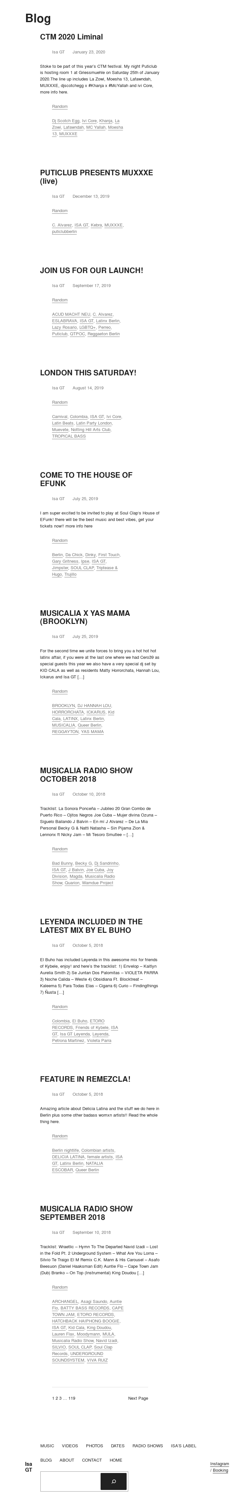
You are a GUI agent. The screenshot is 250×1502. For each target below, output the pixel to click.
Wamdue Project (97, 883)
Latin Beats (63, 423)
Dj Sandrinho (106, 863)
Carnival (59, 416)
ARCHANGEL (65, 1301)
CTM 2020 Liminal (71, 37)
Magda (76, 876)
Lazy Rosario (64, 327)
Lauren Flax (63, 1334)
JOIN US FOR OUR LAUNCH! (91, 270)
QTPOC (77, 334)
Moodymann (88, 1334)
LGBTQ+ (87, 327)
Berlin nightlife (65, 1150)
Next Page (138, 1398)
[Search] (114, 1481)
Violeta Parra (99, 1040)
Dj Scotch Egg (65, 120)
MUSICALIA (63, 725)
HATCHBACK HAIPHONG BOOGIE (85, 1321)
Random (60, 106)
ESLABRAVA (64, 321)
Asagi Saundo (94, 1301)
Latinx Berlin (107, 321)
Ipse (85, 561)
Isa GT (28, 1467)
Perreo (104, 327)
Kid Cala (76, 1327)
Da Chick (74, 554)
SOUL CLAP (82, 567)
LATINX (70, 718)
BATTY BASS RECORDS (85, 1308)
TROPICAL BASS (69, 436)
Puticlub (59, 334)
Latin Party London (94, 423)
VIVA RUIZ (97, 1360)
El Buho (79, 1021)
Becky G (83, 863)
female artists (100, 1157)
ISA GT (81, 225)
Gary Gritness (65, 561)
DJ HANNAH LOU (94, 705)
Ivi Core (89, 120)
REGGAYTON (65, 731)
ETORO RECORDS (95, 1314)
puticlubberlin (64, 231)
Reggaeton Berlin (104, 334)
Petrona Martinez (68, 1040)
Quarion (72, 883)
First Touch (108, 554)
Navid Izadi (106, 1340)
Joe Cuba (95, 870)
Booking (220, 1470)
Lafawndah (73, 127)
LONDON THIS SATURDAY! (88, 372)
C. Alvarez (62, 225)
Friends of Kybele (92, 1027)
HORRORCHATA (68, 712)
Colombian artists (97, 1150)
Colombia (79, 416)
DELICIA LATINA (68, 1157)
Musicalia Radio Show (72, 1340)
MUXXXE (68, 134)
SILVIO (59, 1347)
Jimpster (60, 567)
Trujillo (70, 574)
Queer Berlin (89, 725)
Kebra (96, 225)
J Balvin (76, 870)
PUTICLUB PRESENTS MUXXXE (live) (96, 176)
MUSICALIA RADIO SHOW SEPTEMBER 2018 (86, 1213)
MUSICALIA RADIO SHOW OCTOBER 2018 (86, 774)
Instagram (219, 1463)
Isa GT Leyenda (75, 1034)
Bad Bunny (62, 863)
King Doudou (99, 1327)
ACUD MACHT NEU (71, 314)
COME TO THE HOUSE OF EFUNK (86, 479)
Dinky (90, 554)
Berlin (57, 554)
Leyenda (100, 1034)
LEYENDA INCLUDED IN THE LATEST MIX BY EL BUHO (91, 925)
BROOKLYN (63, 705)
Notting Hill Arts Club (90, 429)
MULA (108, 1334)
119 (71, 1398)
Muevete (60, 429)
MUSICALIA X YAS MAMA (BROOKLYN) (85, 617)
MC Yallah (95, 127)
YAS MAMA (92, 731)
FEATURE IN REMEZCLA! (85, 1079)
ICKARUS (96, 712)
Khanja (105, 120)
